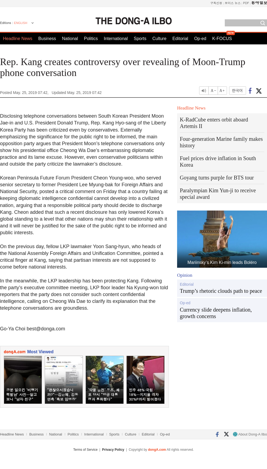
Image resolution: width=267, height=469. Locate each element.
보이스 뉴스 (233, 3)
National (70, 38)
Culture (159, 38)
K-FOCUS (222, 38)
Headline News (17, 38)
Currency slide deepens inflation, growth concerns (216, 313)
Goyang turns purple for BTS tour (217, 178)
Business (47, 38)
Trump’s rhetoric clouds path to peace (221, 291)
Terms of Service (85, 450)
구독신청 (216, 3)
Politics (91, 38)
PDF (246, 3)
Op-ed (200, 38)
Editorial (180, 38)
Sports (140, 38)
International (116, 38)
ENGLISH (20, 23)
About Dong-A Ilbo (250, 434)
